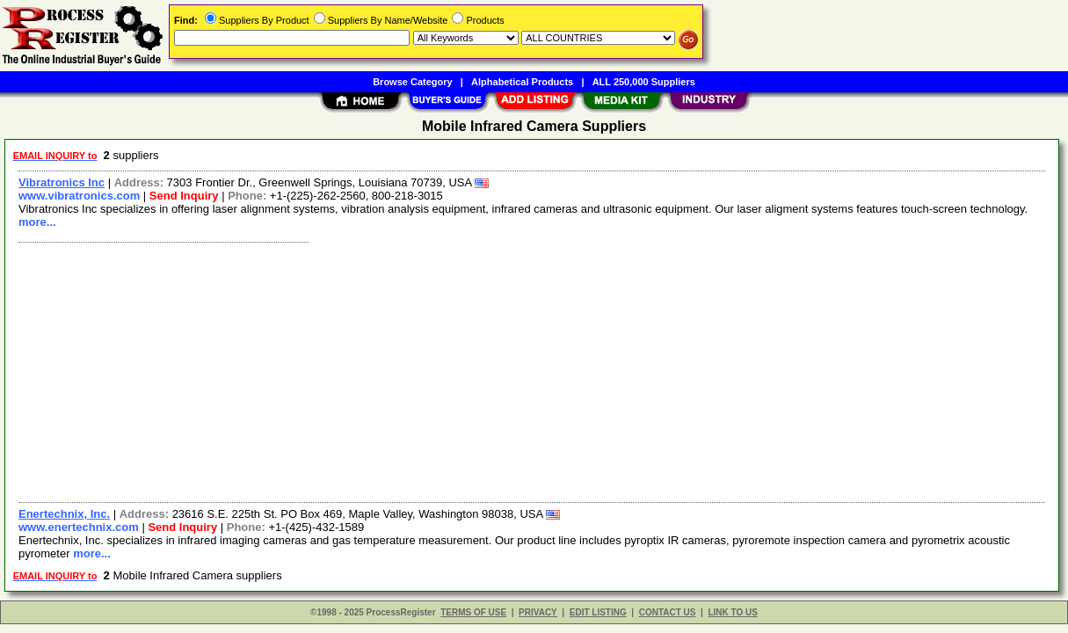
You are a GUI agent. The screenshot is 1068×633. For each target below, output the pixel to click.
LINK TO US (732, 612)
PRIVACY (538, 612)
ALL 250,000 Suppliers (643, 81)
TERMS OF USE (473, 612)
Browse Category (412, 81)
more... (37, 222)
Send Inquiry (184, 195)
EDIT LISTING (598, 612)
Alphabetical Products (522, 81)
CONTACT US (667, 612)
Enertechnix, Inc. (64, 513)
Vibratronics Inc (61, 182)
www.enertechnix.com (78, 527)
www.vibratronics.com (79, 195)
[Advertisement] (532, 370)
